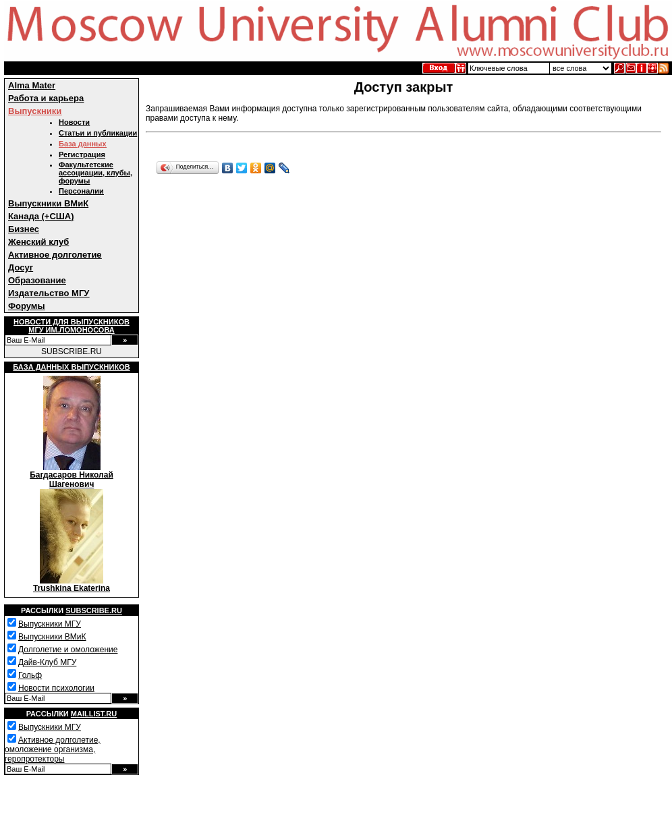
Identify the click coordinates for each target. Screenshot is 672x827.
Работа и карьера (46, 98)
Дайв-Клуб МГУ (47, 662)
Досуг (20, 267)
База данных (83, 144)
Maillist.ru (94, 714)
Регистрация (82, 154)
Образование (37, 280)
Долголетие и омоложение (67, 649)
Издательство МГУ (48, 293)
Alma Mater (31, 85)
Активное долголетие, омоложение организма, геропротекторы (53, 749)
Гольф (30, 675)
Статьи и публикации (98, 133)
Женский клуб (38, 242)
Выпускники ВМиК (48, 203)
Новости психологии (56, 688)
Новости (74, 122)
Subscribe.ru (93, 610)
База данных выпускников (71, 367)
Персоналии (81, 191)
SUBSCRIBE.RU (71, 351)
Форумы (26, 306)
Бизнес (23, 229)
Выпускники (34, 111)
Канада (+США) (41, 216)
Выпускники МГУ (49, 624)
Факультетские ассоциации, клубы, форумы (95, 173)
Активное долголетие (55, 255)
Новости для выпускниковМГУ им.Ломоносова (71, 326)
